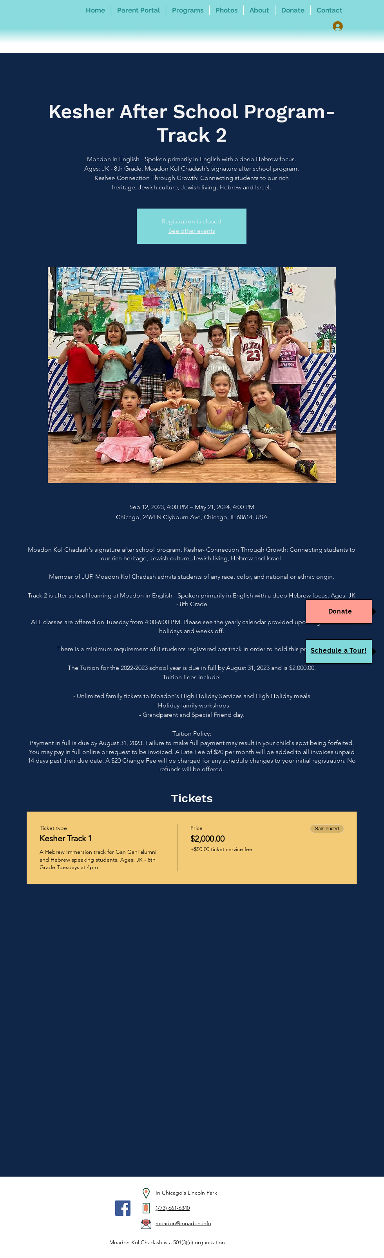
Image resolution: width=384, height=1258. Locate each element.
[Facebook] (122, 1208)
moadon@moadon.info (183, 1223)
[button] (187, 10)
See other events (191, 230)
